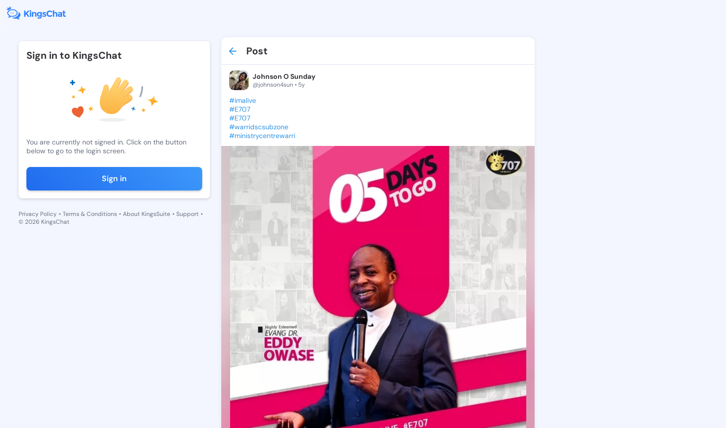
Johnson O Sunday (284, 76)
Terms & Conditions (90, 214)
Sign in (114, 178)
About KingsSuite (146, 214)
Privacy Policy (38, 214)
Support (187, 214)
